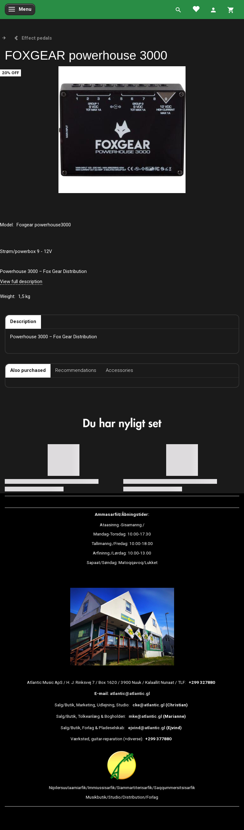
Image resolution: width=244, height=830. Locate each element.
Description (23, 321)
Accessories (119, 370)
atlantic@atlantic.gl (130, 693)
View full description (21, 281)
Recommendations (75, 370)
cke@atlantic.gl (148, 704)
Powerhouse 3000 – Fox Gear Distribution (43, 271)
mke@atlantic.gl (145, 716)
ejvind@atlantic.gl (146, 727)
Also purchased (28, 370)
